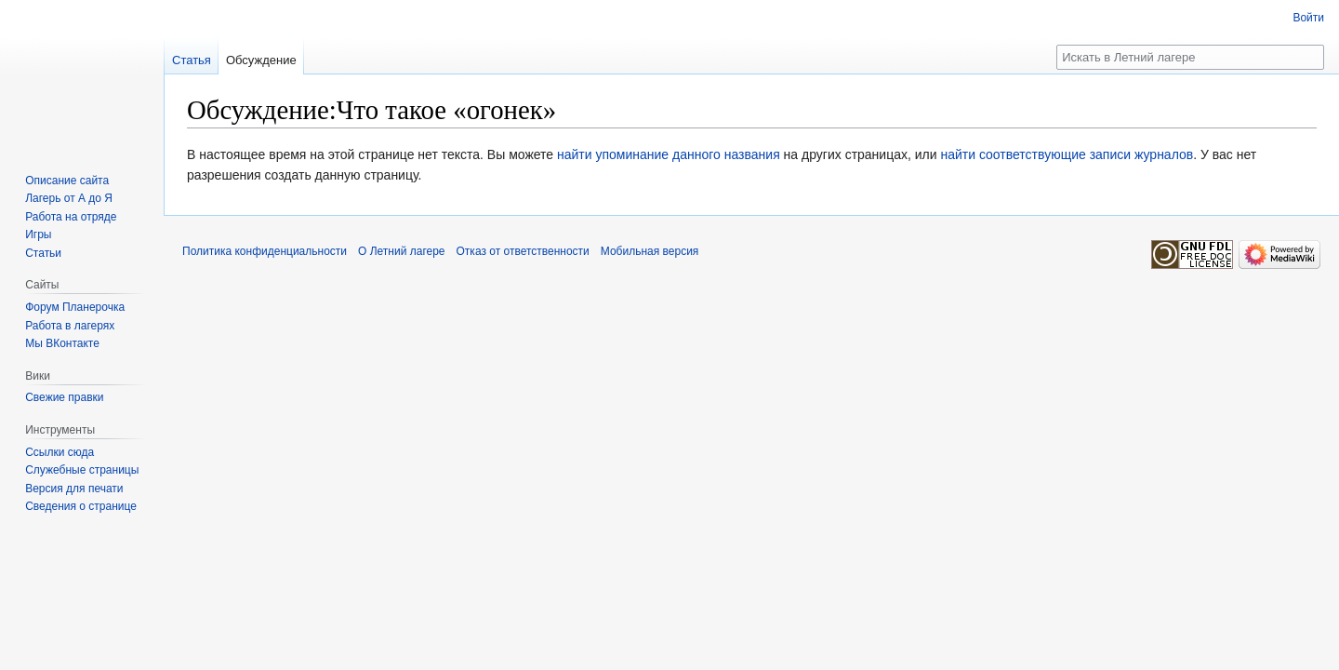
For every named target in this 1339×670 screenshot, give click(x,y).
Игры (38, 234)
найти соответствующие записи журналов (1066, 154)
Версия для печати (74, 488)
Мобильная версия (650, 251)
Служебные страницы (82, 469)
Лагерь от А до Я (69, 198)
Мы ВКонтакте (62, 343)
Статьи (43, 253)
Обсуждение (261, 60)
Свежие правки (64, 397)
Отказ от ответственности (523, 251)
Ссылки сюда (59, 452)
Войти (1308, 17)
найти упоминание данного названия (668, 154)
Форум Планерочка (75, 307)
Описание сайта (67, 180)
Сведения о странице (81, 506)
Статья (191, 60)
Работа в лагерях (69, 325)
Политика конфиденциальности (264, 251)
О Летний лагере (401, 251)
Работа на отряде (70, 216)
